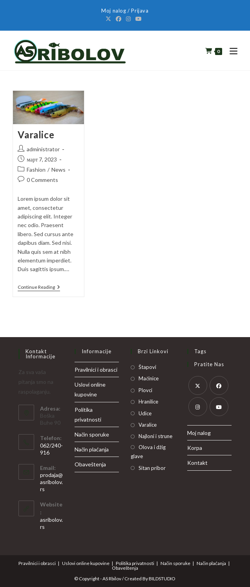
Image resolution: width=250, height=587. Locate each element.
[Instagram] (128, 18)
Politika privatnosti (135, 563)
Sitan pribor (152, 468)
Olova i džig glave (148, 451)
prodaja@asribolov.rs (51, 481)
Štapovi (147, 367)
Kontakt (197, 462)
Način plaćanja (92, 449)
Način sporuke (92, 434)
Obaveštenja (90, 464)
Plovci (145, 390)
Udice (145, 413)
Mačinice (149, 378)
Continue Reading (39, 287)
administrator (43, 149)
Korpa (194, 447)
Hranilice (148, 401)
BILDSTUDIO (162, 578)
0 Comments (42, 179)
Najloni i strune (155, 436)
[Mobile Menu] (230, 50)
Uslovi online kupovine (85, 563)
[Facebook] (118, 18)
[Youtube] (138, 18)
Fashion (36, 169)
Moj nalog (199, 432)
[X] (109, 18)
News (58, 169)
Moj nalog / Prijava (124, 10)
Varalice (36, 134)
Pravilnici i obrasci (96, 369)
